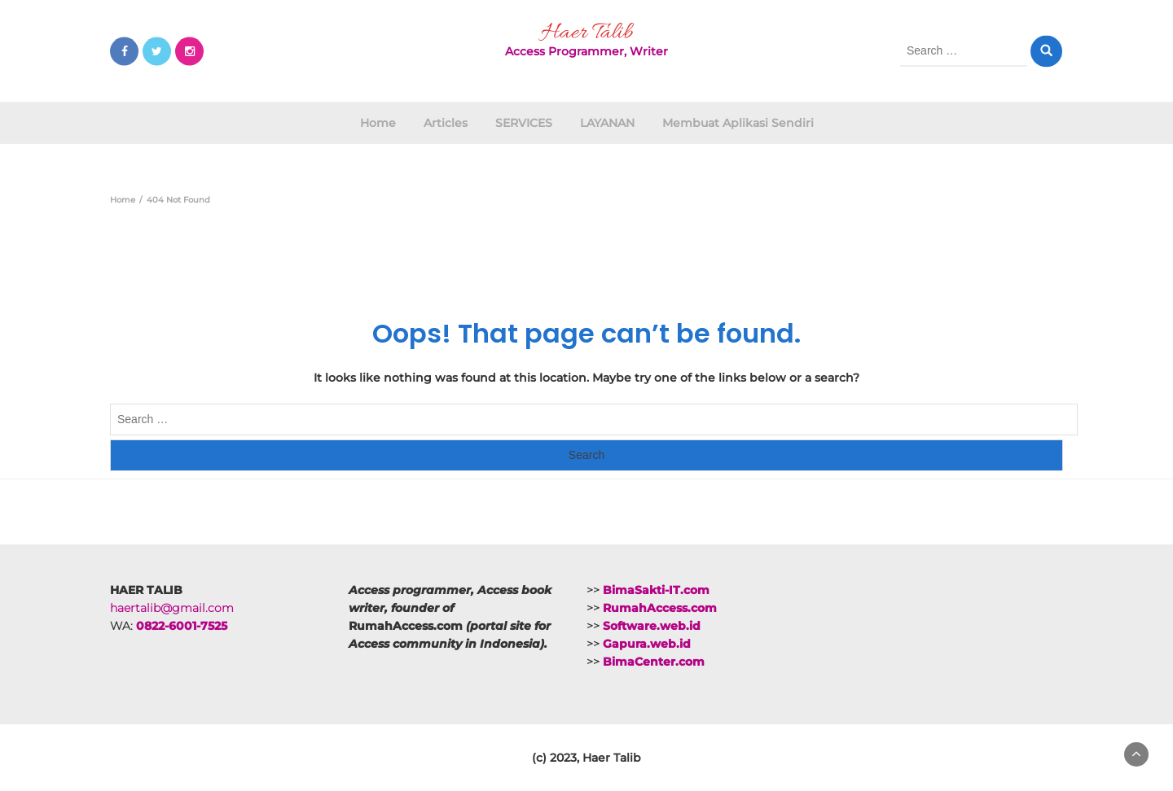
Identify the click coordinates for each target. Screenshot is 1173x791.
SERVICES (523, 123)
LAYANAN (607, 123)
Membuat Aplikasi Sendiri (738, 123)
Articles (446, 123)
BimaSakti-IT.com (656, 590)
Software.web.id (652, 625)
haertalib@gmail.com (172, 608)
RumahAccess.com (660, 608)
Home (378, 123)
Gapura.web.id (647, 643)
